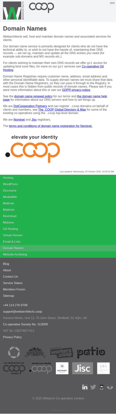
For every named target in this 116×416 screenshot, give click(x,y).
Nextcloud (9, 218)
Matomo (8, 224)
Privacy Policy (12, 339)
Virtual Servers (13, 237)
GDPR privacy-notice (76, 91)
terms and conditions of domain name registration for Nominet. (50, 128)
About (7, 272)
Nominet (19, 121)
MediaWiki (10, 199)
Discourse (9, 192)
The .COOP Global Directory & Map (62, 111)
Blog (6, 266)
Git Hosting (10, 231)
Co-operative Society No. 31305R (25, 326)
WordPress (10, 186)
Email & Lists (11, 244)
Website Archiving (15, 256)
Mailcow (8, 205)
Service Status (12, 285)
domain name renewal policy (33, 97)
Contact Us (10, 279)
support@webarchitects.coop (22, 313)
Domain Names (13, 250)
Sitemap (8, 298)
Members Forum (14, 291)
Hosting (8, 180)
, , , (45, 320)
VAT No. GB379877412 (18, 333)
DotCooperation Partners (30, 107)
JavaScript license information (58, 412)
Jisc (34, 121)
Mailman (8, 212)
